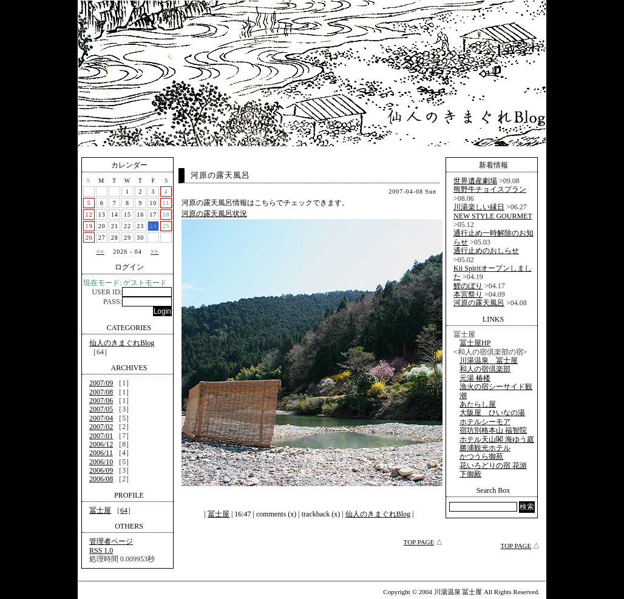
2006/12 (101, 444)
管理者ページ (111, 541)
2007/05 (101, 409)
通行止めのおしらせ (486, 250)
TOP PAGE (419, 542)
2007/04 (101, 418)
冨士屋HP (475, 343)
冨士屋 (100, 510)
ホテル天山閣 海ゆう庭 (497, 439)
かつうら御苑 (481, 456)
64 (123, 510)
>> (154, 251)
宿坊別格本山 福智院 (493, 430)
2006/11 (101, 452)
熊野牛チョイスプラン (489, 189)
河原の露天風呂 (220, 175)
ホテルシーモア (485, 422)
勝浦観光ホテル (485, 448)
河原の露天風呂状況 (214, 213)
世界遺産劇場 (475, 181)
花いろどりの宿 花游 (493, 465)
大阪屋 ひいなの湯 (492, 412)
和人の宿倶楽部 (485, 369)
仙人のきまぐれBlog (121, 343)
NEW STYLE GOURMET (492, 216)
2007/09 (101, 383)
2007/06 (101, 400)
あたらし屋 (478, 404)
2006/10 (101, 462)
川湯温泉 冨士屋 (489, 360)
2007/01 (101, 435)
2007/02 (101, 426)
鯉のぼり (468, 286)
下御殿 (470, 474)
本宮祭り (468, 294)
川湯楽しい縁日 (478, 207)
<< (100, 251)
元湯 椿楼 (475, 378)
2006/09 (101, 470)
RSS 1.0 (101, 550)
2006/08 (101, 479)
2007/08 (101, 392)
